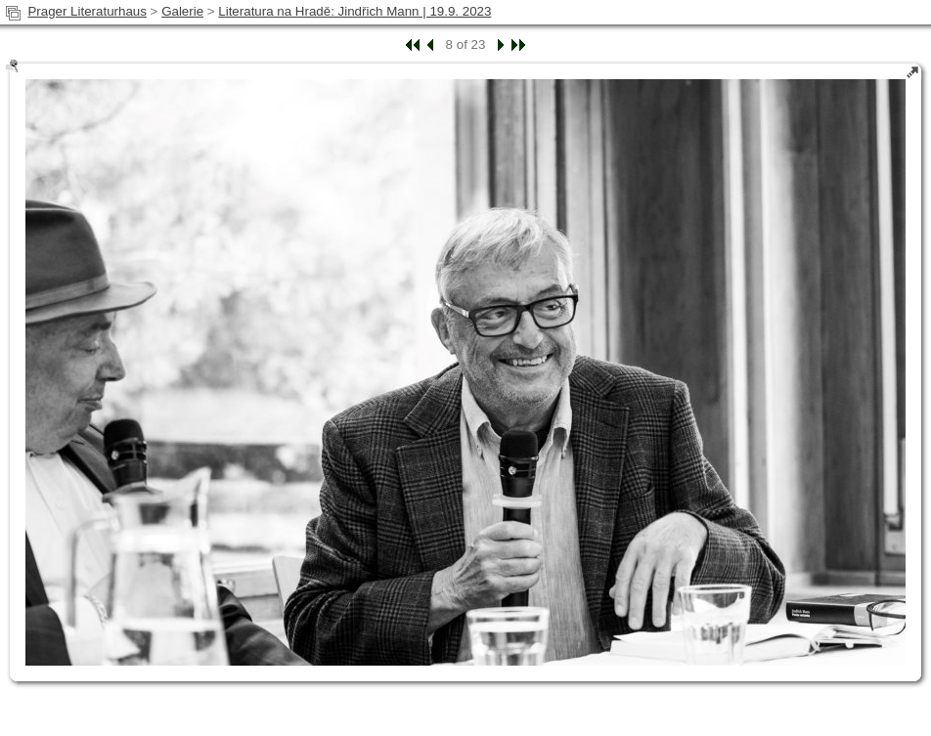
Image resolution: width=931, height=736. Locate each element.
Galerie (182, 11)
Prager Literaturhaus (87, 11)
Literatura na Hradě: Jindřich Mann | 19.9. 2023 (354, 11)
